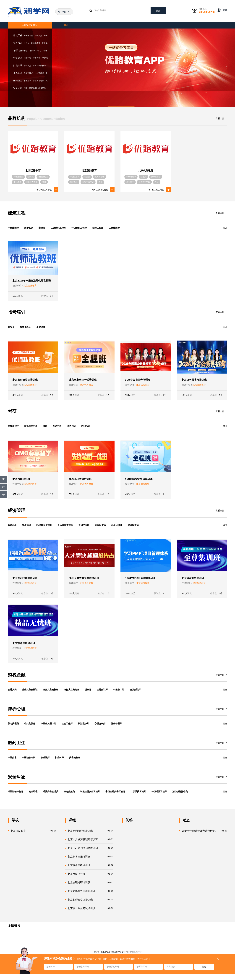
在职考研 (85, 426)
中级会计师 (118, 689)
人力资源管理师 (65, 525)
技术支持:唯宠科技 (132, 952)
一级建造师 (28, 35)
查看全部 (221, 118)
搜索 (158, 10)
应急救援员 (69, 791)
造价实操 (38, 35)
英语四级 (71, 426)
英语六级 (57, 426)
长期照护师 (83, 723)
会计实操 (27, 66)
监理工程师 (97, 228)
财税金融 (17, 65)
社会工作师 (67, 723)
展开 (225, 228)
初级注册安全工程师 (90, 791)
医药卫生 (17, 80)
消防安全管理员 (50, 791)
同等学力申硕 (36, 50)
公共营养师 (39, 73)
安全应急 (17, 88)
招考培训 (17, 43)
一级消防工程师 (159, 791)
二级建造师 (114, 228)
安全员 (42, 228)
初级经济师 (133, 525)
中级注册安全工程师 (115, 791)
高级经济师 (100, 525)
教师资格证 (35, 43)
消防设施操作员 (180, 791)
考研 (15, 50)
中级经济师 (116, 525)
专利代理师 (83, 525)
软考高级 (36, 58)
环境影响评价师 (30, 88)
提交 (204, 966)
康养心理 (17, 73)
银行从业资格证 (71, 689)
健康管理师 (116, 723)
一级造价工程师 (79, 228)
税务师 (88, 689)
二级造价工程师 (58, 228)
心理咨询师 (99, 723)
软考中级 (27, 58)
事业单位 (40, 327)
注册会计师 (102, 689)
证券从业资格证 (50, 689)
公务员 (26, 43)
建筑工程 (17, 35)
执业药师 (59, 757)
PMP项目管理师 (44, 525)
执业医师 (45, 757)
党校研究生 (24, 50)
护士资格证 (74, 757)
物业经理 (42, 88)
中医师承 (27, 81)
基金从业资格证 (39, 66)
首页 (66, 25)
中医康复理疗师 (48, 723)
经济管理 (17, 58)
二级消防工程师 (138, 791)
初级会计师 (135, 689)
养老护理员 (28, 73)
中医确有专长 (38, 81)
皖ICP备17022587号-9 (112, 952)
